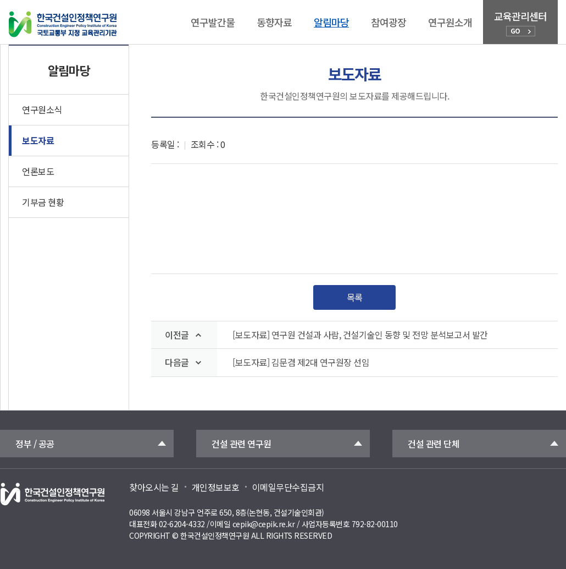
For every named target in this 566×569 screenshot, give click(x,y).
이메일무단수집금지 (288, 487)
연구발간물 (213, 22)
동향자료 (274, 22)
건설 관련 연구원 (241, 443)
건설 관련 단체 (433, 443)
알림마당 (331, 22)
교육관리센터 (520, 22)
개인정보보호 (216, 487)
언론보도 (38, 171)
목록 (355, 297)
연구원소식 (42, 109)
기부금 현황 (43, 202)
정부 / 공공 (34, 443)
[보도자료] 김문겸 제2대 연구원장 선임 (300, 362)
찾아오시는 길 (154, 487)
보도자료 (38, 140)
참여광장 (388, 22)
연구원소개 (450, 22)
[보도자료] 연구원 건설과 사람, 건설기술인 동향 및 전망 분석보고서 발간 (360, 335)
